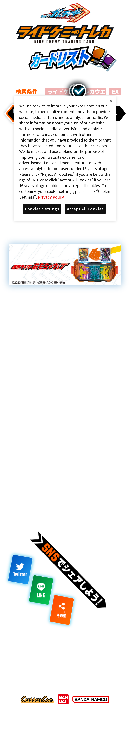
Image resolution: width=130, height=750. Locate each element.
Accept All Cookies (85, 208)
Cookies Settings (42, 208)
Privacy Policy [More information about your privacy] (51, 197)
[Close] (111, 101)
